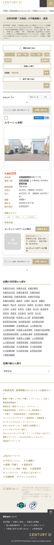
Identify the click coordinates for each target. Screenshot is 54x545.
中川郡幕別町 (22, 347)
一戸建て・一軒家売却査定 (14, 414)
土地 (47, 55)
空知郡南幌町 (9, 326)
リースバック (28, 422)
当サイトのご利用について (33, 525)
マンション (9, 55)
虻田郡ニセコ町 (23, 317)
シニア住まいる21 (39, 433)
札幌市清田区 (9, 301)
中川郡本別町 (22, 351)
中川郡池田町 (36, 347)
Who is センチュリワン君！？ (15, 433)
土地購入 (30, 460)
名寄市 (21, 309)
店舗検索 (40, 418)
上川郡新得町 (38, 338)
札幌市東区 (33, 288)
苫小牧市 (39, 305)
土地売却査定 (33, 414)
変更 (46, 73)
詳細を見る (42, 229)
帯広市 (13, 305)
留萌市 (30, 305)
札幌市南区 (35, 292)
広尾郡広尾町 (9, 347)
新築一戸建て (23, 55)
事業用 (8, 60)
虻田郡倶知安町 (10, 322)
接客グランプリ (9, 437)
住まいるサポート (32, 472)
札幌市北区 (21, 288)
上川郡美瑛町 (9, 330)
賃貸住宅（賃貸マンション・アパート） (20, 406)
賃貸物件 (45, 60)
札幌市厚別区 (20, 297)
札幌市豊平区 (22, 292)
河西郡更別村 (36, 342)
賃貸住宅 (28, 464)
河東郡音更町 (9, 338)
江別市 (6, 309)
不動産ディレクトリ (39, 10)
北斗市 (38, 313)
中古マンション (12, 460)
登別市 (6, 313)
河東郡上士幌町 (23, 338)
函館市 (19, 301)
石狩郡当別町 (9, 317)
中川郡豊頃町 (9, 351)
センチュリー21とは (11, 422)
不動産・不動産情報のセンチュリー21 (16, 10)
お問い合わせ (41, 110)
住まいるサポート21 (11, 426)
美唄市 (47, 305)
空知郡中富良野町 (42, 330)
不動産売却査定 (9, 410)
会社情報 (6, 522)
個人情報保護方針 (13, 525)
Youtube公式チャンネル (30, 437)
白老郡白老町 (26, 334)
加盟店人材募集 (30, 426)
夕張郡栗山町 (22, 326)
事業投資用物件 (9, 403)
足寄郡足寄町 (36, 351)
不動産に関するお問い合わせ (17, 529)
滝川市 (36, 309)
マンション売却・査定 (16, 468)
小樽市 (27, 301)
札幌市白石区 (9, 292)
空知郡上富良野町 (24, 330)
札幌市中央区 (9, 288)
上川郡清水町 (9, 342)
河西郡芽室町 (22, 342)
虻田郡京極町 (38, 317)
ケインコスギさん (28, 476)
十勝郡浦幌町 (9, 355)
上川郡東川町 (36, 326)
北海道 (51, 10)
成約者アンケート (11, 441)
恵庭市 (13, 313)
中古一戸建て (36, 55)
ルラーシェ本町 (13, 122)
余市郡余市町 (38, 322)
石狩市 (30, 313)
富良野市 (44, 309)
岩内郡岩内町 (24, 322)
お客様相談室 (37, 529)
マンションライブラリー (13, 418)
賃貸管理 (30, 418)
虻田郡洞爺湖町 (41, 334)
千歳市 (28, 309)
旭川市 (34, 301)
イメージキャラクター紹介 (14, 429)
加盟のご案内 (18, 522)
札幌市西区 (8, 297)
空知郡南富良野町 (11, 334)
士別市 (13, 309)
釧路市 (6, 305)
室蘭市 (42, 301)
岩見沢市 (22, 305)
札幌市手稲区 (34, 297)
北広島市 (22, 313)
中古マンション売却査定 (29, 410)
